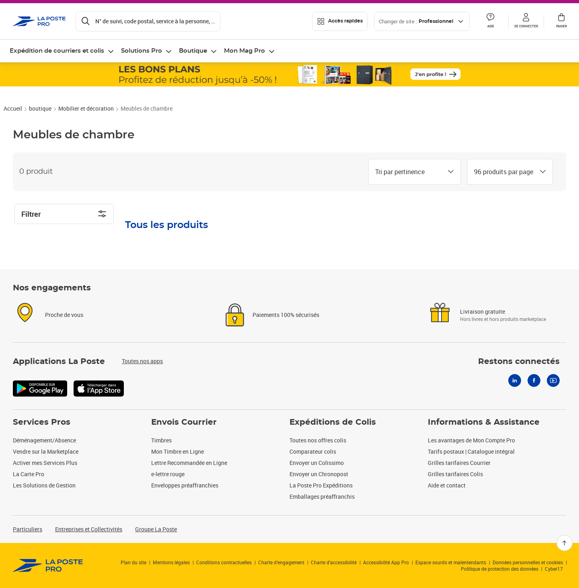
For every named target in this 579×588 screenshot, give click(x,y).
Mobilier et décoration (86, 108)
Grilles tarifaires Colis (455, 474)
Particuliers (27, 529)
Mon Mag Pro (244, 51)
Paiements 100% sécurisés (286, 315)
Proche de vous (64, 315)
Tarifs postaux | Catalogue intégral (471, 451)
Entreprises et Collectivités (88, 529)
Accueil (13, 108)
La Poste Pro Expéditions (321, 485)
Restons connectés (519, 362)
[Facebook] (534, 380)
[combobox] (408, 172)
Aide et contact (447, 485)
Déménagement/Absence (44, 440)
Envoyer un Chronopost (319, 474)
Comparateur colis (313, 451)
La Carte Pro (28, 474)
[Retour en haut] (564, 543)
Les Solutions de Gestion (44, 485)
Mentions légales (171, 562)
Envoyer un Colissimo (317, 463)
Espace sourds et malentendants (450, 562)
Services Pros (41, 422)
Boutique (193, 51)
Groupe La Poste (156, 529)
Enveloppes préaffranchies (184, 485)
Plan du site (133, 562)
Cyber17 (554, 568)
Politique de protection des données (499, 568)
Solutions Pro (141, 51)
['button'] (39, 21)
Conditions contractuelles (224, 562)
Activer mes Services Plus (45, 463)
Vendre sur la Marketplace (45, 451)
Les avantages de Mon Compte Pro (471, 440)
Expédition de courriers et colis (57, 51)
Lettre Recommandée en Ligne (189, 463)
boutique (40, 108)
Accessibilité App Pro (386, 562)
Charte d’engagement (281, 562)
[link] (48, 565)
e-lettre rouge (168, 474)
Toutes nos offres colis (318, 440)
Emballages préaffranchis (322, 496)
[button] (526, 21)
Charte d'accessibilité (334, 562)
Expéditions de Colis (333, 422)
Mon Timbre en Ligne (177, 451)
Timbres (161, 440)
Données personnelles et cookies (528, 562)
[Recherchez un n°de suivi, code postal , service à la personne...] (148, 21)
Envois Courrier (184, 422)
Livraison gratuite (482, 311)
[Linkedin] (514, 380)
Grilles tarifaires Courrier (459, 463)
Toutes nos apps (142, 361)
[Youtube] (553, 380)
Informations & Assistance (484, 422)
